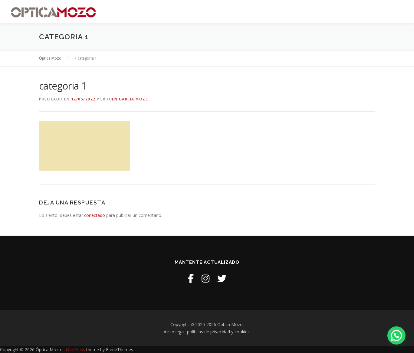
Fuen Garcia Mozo (128, 99)
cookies (242, 332)
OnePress (75, 349)
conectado (94, 215)
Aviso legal (174, 332)
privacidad (220, 332)
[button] (396, 335)
